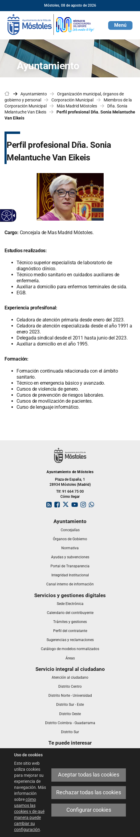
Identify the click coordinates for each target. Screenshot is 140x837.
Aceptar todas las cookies (88, 775)
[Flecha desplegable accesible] (13, 215)
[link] (51, 24)
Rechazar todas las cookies (88, 792)
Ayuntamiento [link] (33, 93)
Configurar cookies (88, 810)
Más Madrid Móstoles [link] (77, 106)
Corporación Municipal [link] (72, 100)
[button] (120, 25)
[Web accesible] (6, 215)
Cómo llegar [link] (70, 496)
